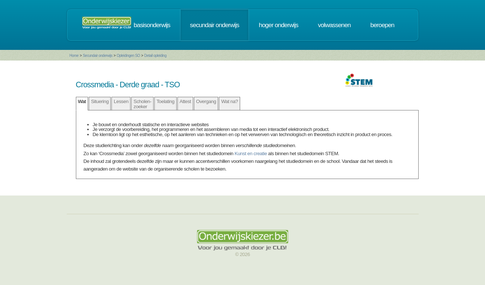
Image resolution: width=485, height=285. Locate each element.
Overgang (206, 101)
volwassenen (334, 25)
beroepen (382, 25)
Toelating (165, 101)
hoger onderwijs (278, 25)
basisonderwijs (152, 25)
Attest (185, 101)
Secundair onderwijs (98, 56)
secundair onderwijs (214, 25)
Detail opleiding (155, 56)
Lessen (121, 101)
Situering (100, 101)
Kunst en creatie (251, 153)
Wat (82, 101)
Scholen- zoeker (142, 104)
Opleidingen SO (128, 56)
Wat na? (229, 101)
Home (74, 56)
